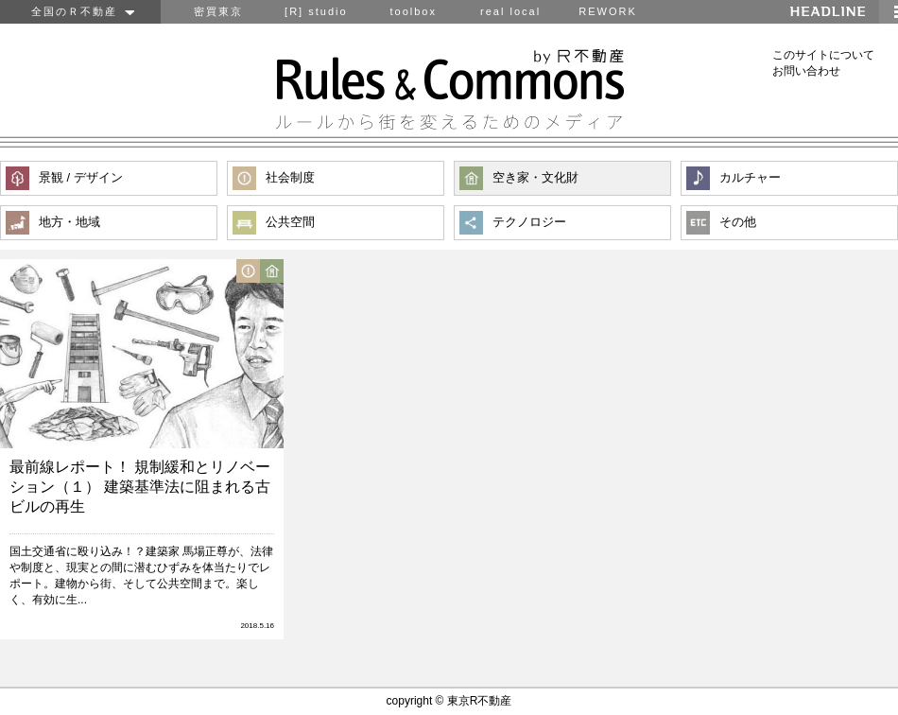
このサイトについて (823, 54)
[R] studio (316, 11)
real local (510, 11)
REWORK (608, 11)
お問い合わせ (806, 71)
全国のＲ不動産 (80, 11)
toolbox (412, 11)
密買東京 (218, 11)
